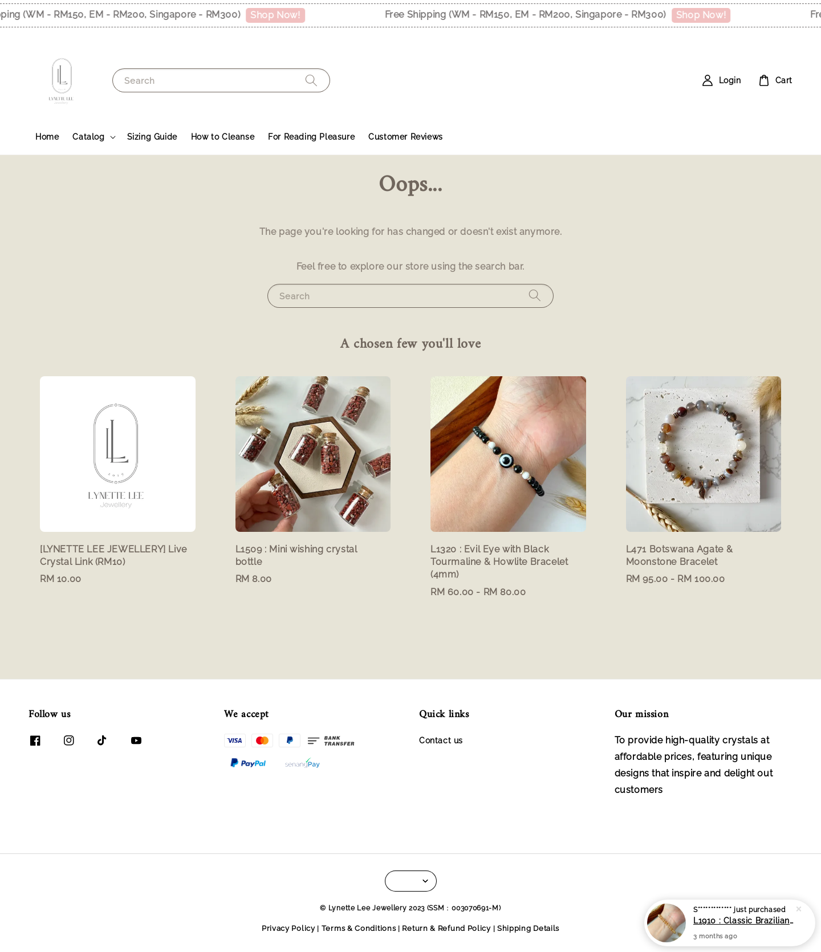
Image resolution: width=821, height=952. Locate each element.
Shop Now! (281, 15)
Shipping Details (528, 928)
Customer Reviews (405, 136)
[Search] (311, 80)
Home (47, 136)
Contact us (441, 740)
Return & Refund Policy (446, 928)
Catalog (88, 136)
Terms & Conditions (359, 928)
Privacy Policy (288, 928)
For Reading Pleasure (311, 136)
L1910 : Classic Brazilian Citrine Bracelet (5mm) (743, 920)
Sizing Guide (152, 136)
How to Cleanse (222, 136)
